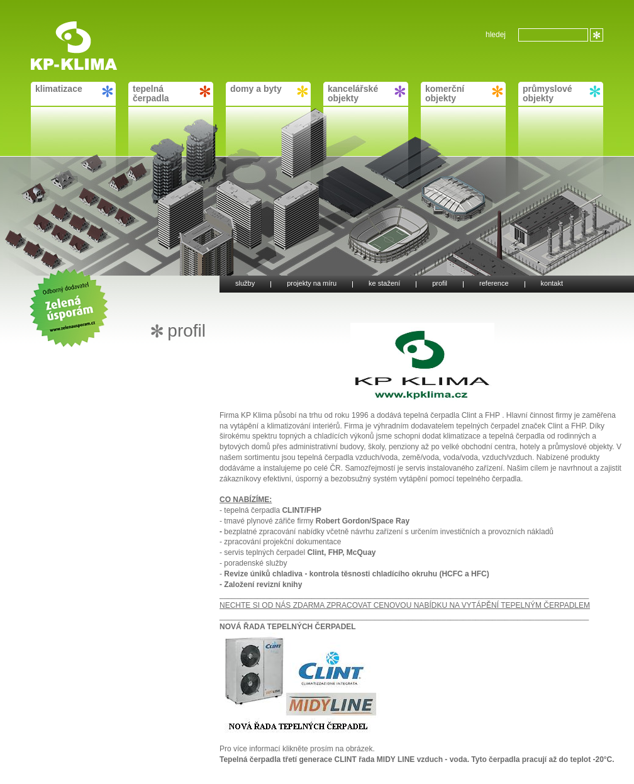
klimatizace (74, 91)
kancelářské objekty (366, 93)
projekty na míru (311, 284)
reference (493, 284)
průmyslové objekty (561, 93)
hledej (496, 34)
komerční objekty (464, 93)
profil (439, 284)
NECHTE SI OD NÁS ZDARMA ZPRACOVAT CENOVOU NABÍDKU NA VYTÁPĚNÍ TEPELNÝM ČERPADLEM (405, 605)
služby (245, 284)
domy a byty (269, 91)
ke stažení (384, 284)
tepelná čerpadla (171, 93)
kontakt (552, 284)
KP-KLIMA (58, 25)
